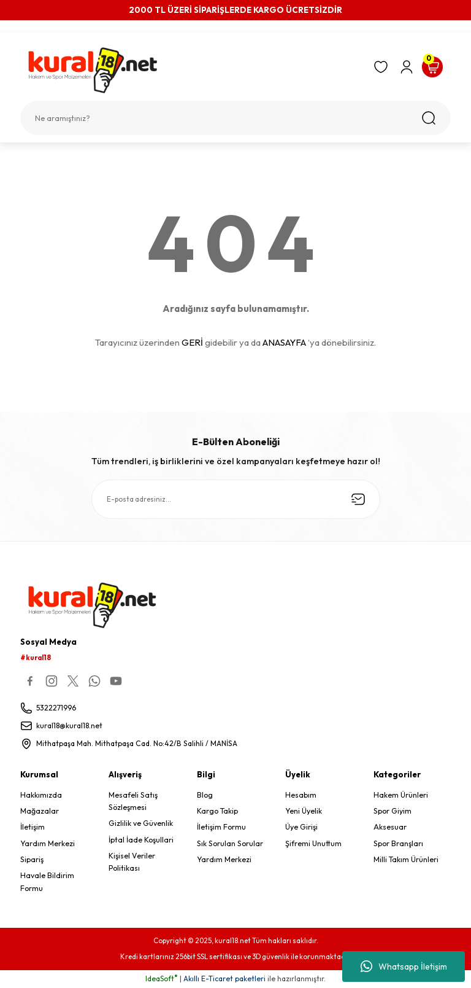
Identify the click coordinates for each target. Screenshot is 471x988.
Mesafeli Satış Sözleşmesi (133, 801)
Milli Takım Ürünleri (405, 860)
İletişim (32, 827)
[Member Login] (406, 67)
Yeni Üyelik (303, 811)
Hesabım (300, 795)
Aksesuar (390, 827)
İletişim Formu (221, 827)
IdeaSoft (161, 979)
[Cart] (432, 67)
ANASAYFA (284, 342)
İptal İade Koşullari (141, 840)
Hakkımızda (41, 795)
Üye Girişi (301, 827)
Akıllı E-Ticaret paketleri (224, 979)
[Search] (235, 118)
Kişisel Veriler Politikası (132, 862)
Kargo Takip (217, 811)
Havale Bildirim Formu (47, 882)
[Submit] (358, 499)
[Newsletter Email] (235, 499)
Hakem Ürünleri (400, 795)
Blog (205, 795)
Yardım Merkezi (47, 844)
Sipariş (32, 860)
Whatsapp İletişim (404, 966)
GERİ (192, 342)
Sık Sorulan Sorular (230, 844)
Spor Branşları (398, 844)
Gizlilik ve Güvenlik (141, 823)
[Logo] (191, 70)
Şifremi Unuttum (313, 844)
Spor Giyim (392, 811)
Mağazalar (39, 811)
